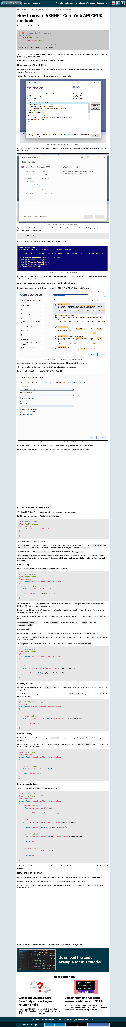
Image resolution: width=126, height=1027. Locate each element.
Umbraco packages (70, 1020)
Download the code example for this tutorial (80, 959)
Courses (100, 3)
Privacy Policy (83, 1020)
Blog (107, 3)
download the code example (35, 945)
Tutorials (59, 3)
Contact (58, 1020)
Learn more (48, 47)
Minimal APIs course (87, 3)
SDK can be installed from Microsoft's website (46, 276)
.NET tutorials (28, 9)
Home (19, 9)
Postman (98, 877)
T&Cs (92, 1020)
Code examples (70, 3)
